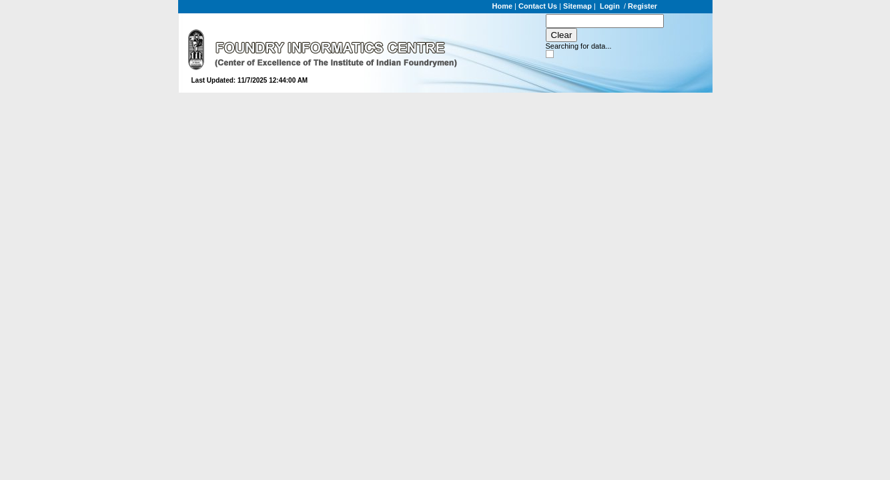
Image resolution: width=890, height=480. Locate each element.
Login (610, 6)
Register (642, 6)
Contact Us (537, 6)
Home (502, 6)
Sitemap (577, 6)
